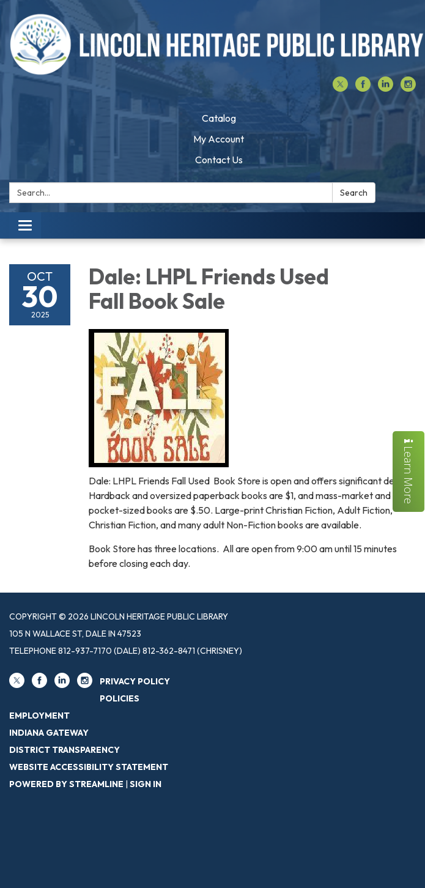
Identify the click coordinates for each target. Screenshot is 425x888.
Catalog (219, 118)
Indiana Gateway (49, 732)
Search (354, 192)
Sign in (145, 784)
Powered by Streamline (66, 784)
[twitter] (340, 88)
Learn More (408, 471)
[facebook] (363, 88)
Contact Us (219, 160)
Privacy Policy (135, 681)
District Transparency (64, 749)
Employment (39, 715)
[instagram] (408, 88)
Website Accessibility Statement (88, 766)
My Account (218, 139)
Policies (119, 698)
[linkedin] (385, 88)
